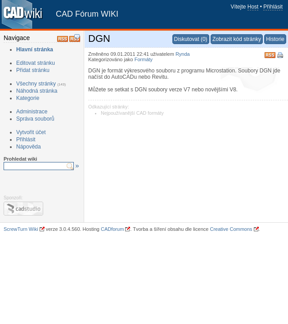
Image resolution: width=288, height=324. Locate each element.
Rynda (183, 54)
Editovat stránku (35, 63)
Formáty (144, 59)
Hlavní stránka (34, 49)
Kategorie (27, 98)
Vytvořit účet (31, 132)
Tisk (280, 55)
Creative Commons (231, 229)
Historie (275, 39)
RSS (270, 54)
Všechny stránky (36, 84)
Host (253, 7)
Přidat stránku (33, 70)
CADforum (112, 229)
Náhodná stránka (36, 91)
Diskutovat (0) (190, 39)
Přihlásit (273, 7)
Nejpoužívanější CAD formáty (132, 113)
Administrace (31, 111)
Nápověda (28, 147)
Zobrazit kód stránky (236, 39)
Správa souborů (35, 119)
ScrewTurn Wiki (21, 229)
